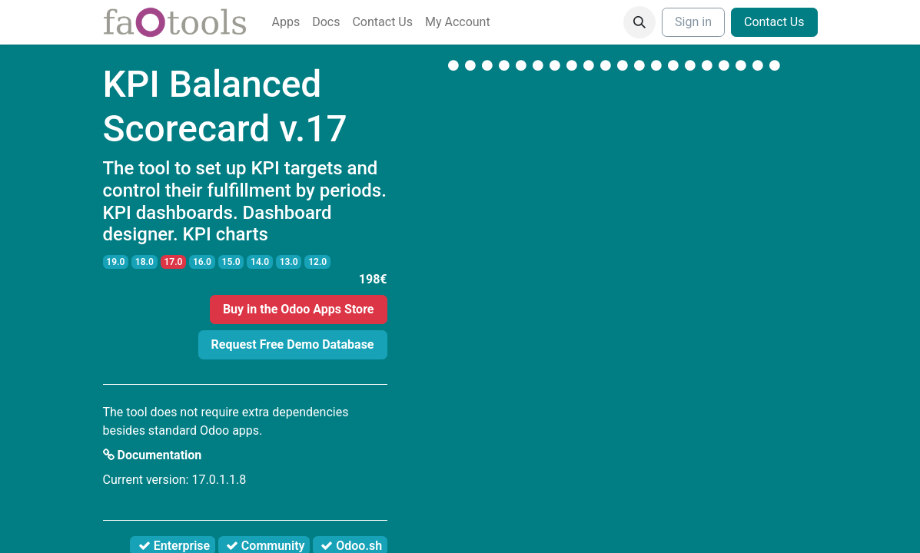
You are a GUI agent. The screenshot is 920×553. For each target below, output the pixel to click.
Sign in (693, 22)
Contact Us (774, 22)
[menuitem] (286, 22)
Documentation (152, 455)
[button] (639, 22)
